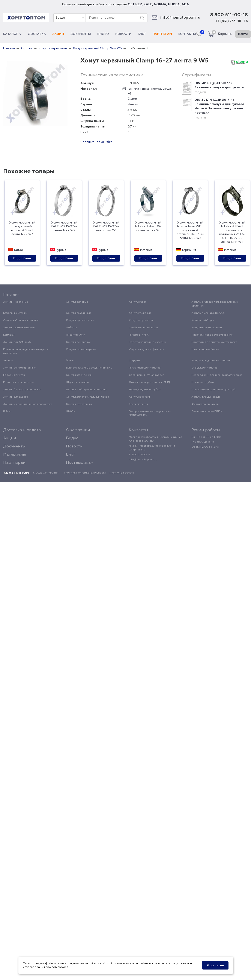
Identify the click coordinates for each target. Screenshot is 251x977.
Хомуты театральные (79, 404)
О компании (78, 430)
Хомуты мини (137, 302)
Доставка (37, 34)
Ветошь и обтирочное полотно (86, 389)
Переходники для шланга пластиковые (216, 375)
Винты (70, 360)
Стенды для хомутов (204, 368)
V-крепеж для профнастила (146, 349)
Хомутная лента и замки (206, 327)
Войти (243, 34)
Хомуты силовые (77, 302)
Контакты (187, 34)
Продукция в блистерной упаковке (214, 342)
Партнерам (162, 34)
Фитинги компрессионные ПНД (149, 382)
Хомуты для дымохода (205, 397)
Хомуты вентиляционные (19, 368)
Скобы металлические (143, 327)
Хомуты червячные (15, 302)
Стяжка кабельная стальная (21, 320)
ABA (185, 4)
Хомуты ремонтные (78, 342)
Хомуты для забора (15, 397)
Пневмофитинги (139, 335)
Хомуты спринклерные (81, 349)
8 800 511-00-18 (229, 15)
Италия (133, 104)
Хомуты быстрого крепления (22, 389)
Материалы (14, 454)
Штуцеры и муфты (77, 382)
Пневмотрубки (75, 335)
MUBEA (174, 4)
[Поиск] (142, 17)
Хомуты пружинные (78, 313)
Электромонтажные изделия (147, 342)
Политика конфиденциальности (85, 473)
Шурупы (134, 360)
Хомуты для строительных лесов (87, 397)
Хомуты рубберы (202, 320)
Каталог (12, 34)
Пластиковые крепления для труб (213, 389)
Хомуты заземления (79, 375)
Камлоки (9, 335)
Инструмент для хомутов (145, 368)
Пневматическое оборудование (212, 335)
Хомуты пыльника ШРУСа (207, 313)
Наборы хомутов (14, 375)
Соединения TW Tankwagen (146, 375)
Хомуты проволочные (80, 320)
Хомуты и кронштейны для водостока (27, 404)
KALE (148, 4)
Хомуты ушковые (140, 313)
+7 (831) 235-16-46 (231, 21)
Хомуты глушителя (141, 320)
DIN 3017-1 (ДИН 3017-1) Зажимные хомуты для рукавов (220, 85)
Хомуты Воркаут (139, 397)
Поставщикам (79, 463)
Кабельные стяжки (15, 313)
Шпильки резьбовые (205, 349)
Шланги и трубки (202, 382)
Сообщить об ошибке (96, 142)
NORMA (160, 4)
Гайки (7, 411)
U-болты (71, 327)
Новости (123, 34)
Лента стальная (138, 404)
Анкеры (8, 360)
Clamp (132, 98)
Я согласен (215, 965)
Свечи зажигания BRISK (206, 411)
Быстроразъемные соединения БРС (89, 368)
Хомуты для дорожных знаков (210, 360)
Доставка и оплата (22, 430)
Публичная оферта (122, 473)
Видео (103, 34)
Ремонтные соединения (18, 382)
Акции (58, 34)
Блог (142, 34)
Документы (80, 34)
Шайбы (70, 411)
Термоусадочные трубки (145, 389)
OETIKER (135, 4)
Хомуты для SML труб (17, 342)
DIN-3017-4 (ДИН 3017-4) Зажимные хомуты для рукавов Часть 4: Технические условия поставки (220, 106)
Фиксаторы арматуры (205, 404)
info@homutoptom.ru (180, 17)
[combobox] (69, 17)
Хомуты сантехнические (19, 327)
